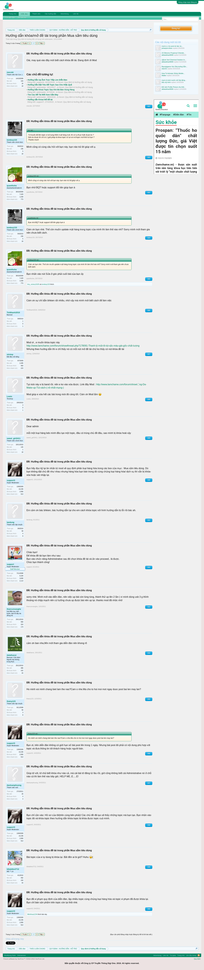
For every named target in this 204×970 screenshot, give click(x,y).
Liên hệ (75, 14)
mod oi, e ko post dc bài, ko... (172, 46)
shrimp (10, 354)
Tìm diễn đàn (10, 18)
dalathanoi (11, 655)
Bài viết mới (22, 18)
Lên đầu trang (191, 955)
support (10, 564)
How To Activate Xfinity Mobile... (173, 73)
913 (22, 494)
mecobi (10, 72)
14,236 (21, 489)
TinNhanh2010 (13, 312)
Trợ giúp (173, 955)
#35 (149, 699)
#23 (149, 192)
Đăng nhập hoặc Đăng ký (187, 2)
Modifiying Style (10, 955)
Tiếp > (42, 43)
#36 (149, 753)
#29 (149, 438)
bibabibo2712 (13, 869)
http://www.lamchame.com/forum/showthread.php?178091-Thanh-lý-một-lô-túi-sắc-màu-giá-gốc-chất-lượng (83, 345)
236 (22, 149)
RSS (199, 955)
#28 (149, 399)
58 (22, 531)
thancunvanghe (14, 609)
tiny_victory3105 (33, 284)
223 (22, 368)
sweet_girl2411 (14, 438)
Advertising (65, 14)
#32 (149, 567)
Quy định (197, 959)
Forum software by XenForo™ (24, 959)
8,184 (21, 576)
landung (10, 522)
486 (22, 668)
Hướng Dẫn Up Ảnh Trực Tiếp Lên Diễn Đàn (47, 80)
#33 (149, 607)
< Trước (24, 43)
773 (22, 199)
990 (22, 622)
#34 (149, 653)
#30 (149, 480)
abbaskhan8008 (167, 55)
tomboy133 (12, 140)
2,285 (21, 363)
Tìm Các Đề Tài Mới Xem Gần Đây (43, 95)
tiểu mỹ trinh (166, 82)
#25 (149, 279)
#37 (149, 783)
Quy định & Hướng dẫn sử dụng (29, 39)
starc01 (164, 69)
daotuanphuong (14, 785)
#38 (149, 825)
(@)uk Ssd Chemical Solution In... (174, 60)
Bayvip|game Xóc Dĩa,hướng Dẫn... (174, 66)
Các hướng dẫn (50, 14)
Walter (164, 75)
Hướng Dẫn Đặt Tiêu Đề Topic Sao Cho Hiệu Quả (50, 85)
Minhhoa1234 (32, 914)
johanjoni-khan (167, 48)
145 (22, 447)
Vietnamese (21, 955)
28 (22, 794)
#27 (149, 354)
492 (22, 878)
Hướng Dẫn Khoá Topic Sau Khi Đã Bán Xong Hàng (51, 90)
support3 (11, 480)
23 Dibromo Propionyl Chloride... (173, 53)
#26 (149, 310)
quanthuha (12, 185)
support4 (40, 82)
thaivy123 (11, 701)
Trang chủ (12, 14)
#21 (149, 106)
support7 (40, 102)
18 (22, 86)
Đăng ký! (176, 28)
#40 (149, 909)
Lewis (9, 396)
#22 (149, 157)
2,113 (21, 581)
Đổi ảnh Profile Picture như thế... (173, 87)
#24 (149, 238)
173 (22, 627)
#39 (149, 867)
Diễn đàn (24, 14)
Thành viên (36, 14)
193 (22, 81)
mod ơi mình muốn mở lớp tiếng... (174, 80)
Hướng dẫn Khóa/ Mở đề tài (40, 99)
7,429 (21, 194)
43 (22, 673)
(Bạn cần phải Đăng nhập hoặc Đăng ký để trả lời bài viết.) (131, 934)
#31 (149, 520)
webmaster (49, 39)
